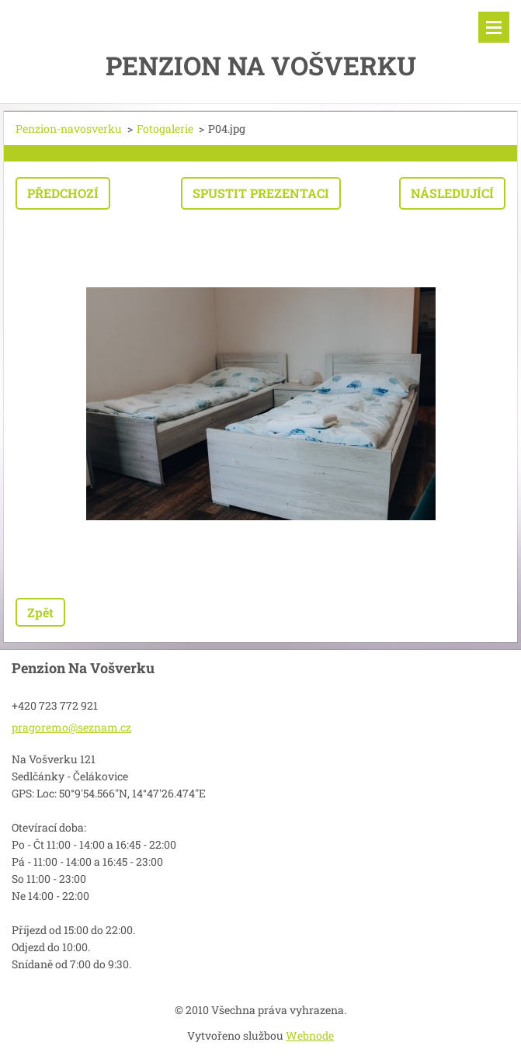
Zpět (40, 612)
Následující (452, 193)
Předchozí (63, 193)
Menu (493, 27)
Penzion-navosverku (69, 128)
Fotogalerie (165, 128)
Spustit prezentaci (261, 193)
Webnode (310, 1035)
